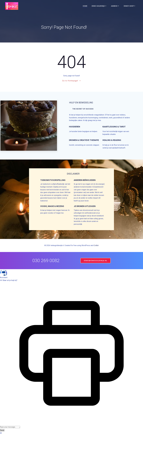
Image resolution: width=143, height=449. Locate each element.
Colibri (96, 260)
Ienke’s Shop (130, 6)
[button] (71, 287)
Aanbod (115, 6)
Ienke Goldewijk (99, 6)
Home (85, 6)
